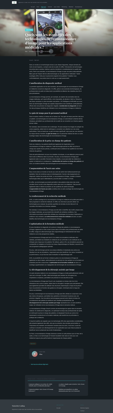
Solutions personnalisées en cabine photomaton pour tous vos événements (69, 390)
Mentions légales (84, 408)
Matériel (71, 6)
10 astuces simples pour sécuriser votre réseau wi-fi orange (71, 385)
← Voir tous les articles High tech (38, 364)
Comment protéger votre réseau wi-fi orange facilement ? (41, 390)
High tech (43, 6)
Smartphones (78, 6)
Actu (38, 6)
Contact (82, 410)
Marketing (64, 6)
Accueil (33, 6)
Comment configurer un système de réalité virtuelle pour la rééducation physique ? (40, 385)
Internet (50, 6)
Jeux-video (57, 6)
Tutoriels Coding (18, 406)
